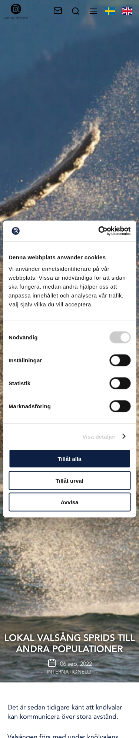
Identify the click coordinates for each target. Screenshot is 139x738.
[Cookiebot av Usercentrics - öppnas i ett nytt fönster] (98, 231)
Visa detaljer (98, 436)
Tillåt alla (70, 459)
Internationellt (69, 672)
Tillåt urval (69, 480)
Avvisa (70, 502)
